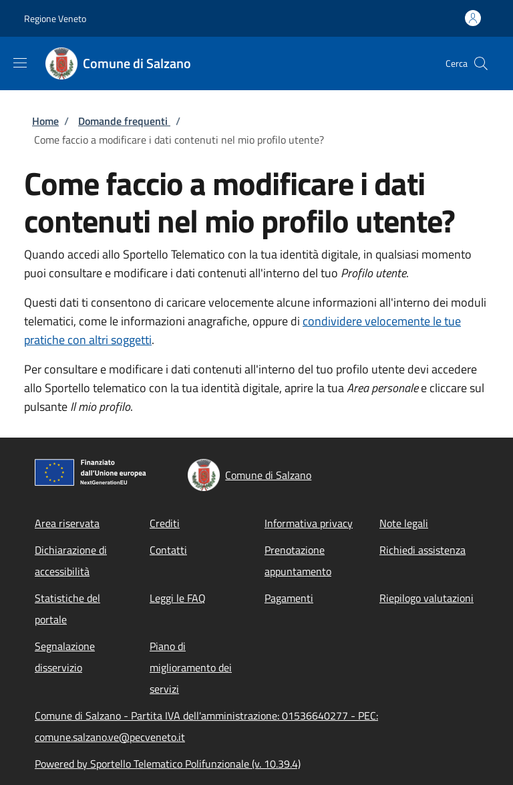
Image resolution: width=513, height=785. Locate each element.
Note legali (403, 523)
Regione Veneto (55, 18)
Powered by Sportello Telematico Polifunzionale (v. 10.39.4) (168, 764)
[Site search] (481, 63)
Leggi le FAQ (178, 598)
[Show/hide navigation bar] (20, 62)
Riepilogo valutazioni (426, 598)
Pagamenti (289, 598)
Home (45, 121)
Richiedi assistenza (422, 550)
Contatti (168, 550)
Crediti (165, 523)
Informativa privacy (309, 523)
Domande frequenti (124, 121)
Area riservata (67, 523)
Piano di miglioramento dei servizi (191, 667)
